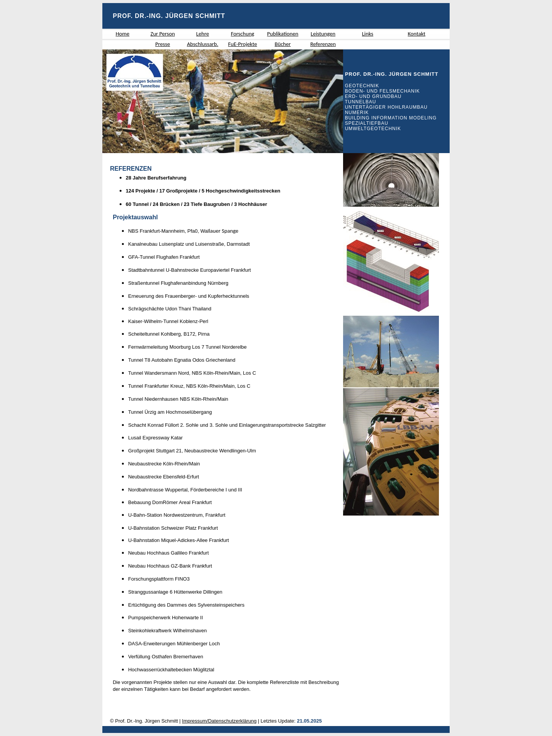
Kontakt (417, 33)
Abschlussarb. (203, 44)
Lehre (202, 33)
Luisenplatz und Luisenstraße (191, 244)
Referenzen (323, 44)
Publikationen (283, 33)
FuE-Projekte (242, 44)
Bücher (282, 44)
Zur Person (163, 33)
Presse (162, 44)
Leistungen (322, 33)
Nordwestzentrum (183, 515)
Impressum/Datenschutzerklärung (219, 721)
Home (123, 33)
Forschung (242, 33)
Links (367, 33)
